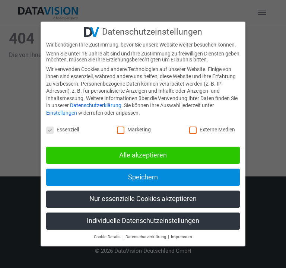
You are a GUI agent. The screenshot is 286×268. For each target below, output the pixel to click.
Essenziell (62, 130)
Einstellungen (61, 113)
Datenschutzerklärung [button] (146, 236)
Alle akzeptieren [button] (143, 155)
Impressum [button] (181, 236)
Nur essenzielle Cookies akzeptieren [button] (143, 198)
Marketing (134, 130)
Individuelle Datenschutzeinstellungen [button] (143, 220)
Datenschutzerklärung (95, 105)
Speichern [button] (143, 177)
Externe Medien (212, 130)
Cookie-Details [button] (108, 236)
